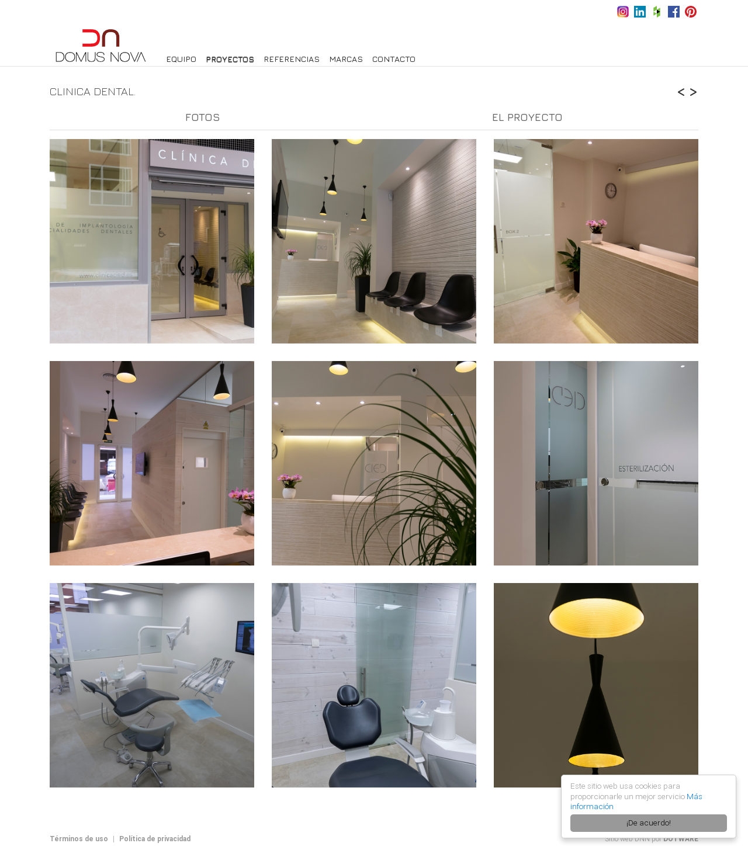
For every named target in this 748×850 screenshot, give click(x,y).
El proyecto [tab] (527, 116)
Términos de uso (79, 838)
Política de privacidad (155, 838)
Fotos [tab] (202, 116)
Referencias (292, 59)
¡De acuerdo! (648, 822)
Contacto (393, 59)
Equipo (181, 59)
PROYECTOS (230, 59)
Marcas (346, 59)
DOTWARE (680, 838)
